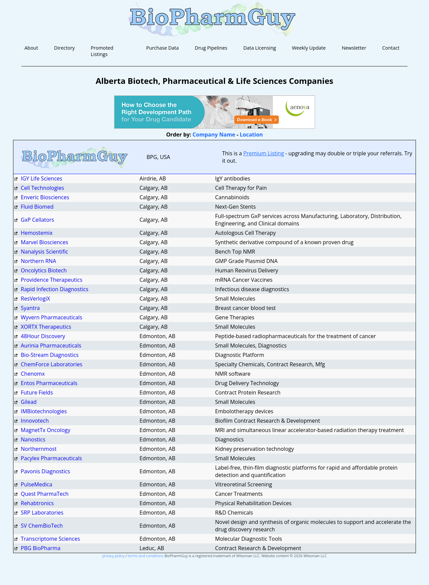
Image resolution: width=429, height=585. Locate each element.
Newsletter (354, 48)
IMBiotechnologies (44, 411)
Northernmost (39, 449)
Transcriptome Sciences (50, 538)
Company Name (214, 134)
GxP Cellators (37, 219)
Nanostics (33, 439)
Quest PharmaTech (45, 493)
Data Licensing (259, 48)
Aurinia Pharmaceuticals (51, 345)
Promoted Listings (102, 51)
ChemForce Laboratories (51, 364)
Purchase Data (162, 48)
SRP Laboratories (42, 512)
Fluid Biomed (37, 206)
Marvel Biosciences (44, 242)
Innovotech (35, 420)
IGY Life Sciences (41, 178)
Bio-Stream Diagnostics (49, 355)
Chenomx (33, 373)
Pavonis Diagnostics (45, 471)
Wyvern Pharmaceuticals (51, 317)
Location (251, 134)
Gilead (29, 402)
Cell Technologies (42, 188)
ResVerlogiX (35, 298)
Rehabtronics (37, 503)
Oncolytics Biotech (44, 270)
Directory (64, 48)
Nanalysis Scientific (44, 251)
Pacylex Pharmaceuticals (51, 458)
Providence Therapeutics (51, 279)
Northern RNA (38, 261)
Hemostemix (37, 232)
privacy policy (113, 555)
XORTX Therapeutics (46, 326)
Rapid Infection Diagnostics (54, 289)
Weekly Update (309, 48)
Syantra (31, 308)
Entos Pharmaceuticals (49, 383)
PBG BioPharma (40, 548)
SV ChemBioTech (42, 525)
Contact (391, 48)
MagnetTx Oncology (45, 430)
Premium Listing (263, 153)
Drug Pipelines (211, 48)
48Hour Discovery (43, 336)
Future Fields (37, 392)
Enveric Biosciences (45, 197)
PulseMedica (36, 484)
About (31, 48)
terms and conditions (146, 555)
